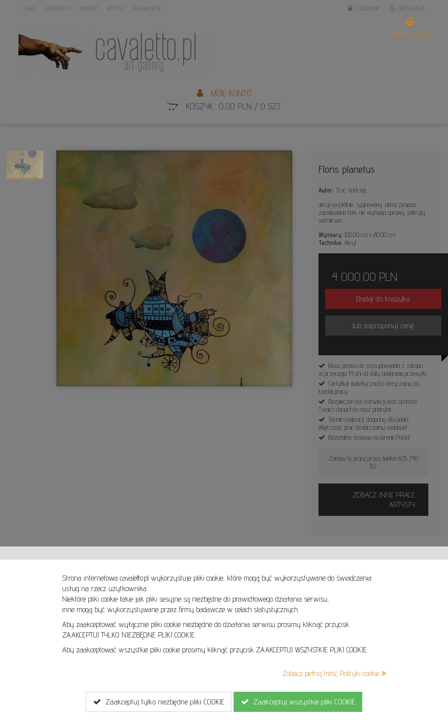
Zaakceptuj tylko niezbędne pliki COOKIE (158, 702)
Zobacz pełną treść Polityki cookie (334, 673)
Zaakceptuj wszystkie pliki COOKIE (298, 702)
